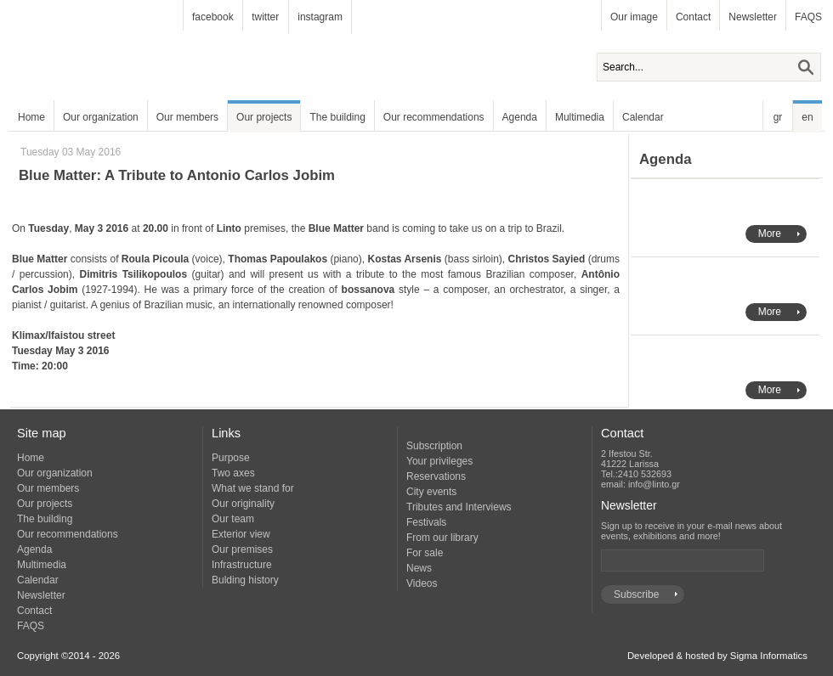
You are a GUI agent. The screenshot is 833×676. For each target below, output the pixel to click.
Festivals (426, 522)
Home (31, 117)
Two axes (233, 473)
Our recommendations (433, 117)
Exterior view (241, 534)
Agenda (519, 117)
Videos (421, 583)
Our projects (264, 117)
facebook (213, 17)
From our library (442, 538)
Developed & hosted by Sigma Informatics (717, 656)
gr (778, 117)
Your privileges (439, 461)
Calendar (643, 117)
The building (337, 117)
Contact (693, 17)
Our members (187, 117)
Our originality (243, 504)
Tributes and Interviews (459, 507)
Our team (233, 519)
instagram (320, 17)
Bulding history (245, 580)
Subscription (434, 446)
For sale (424, 553)
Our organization (101, 117)
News (419, 568)
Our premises (242, 549)
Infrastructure (242, 565)
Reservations (436, 476)
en (807, 117)
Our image (634, 17)
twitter (265, 17)
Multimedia (579, 117)
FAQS (808, 17)
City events (431, 492)
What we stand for (253, 488)
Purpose (231, 458)
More (769, 233)
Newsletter (752, 17)
